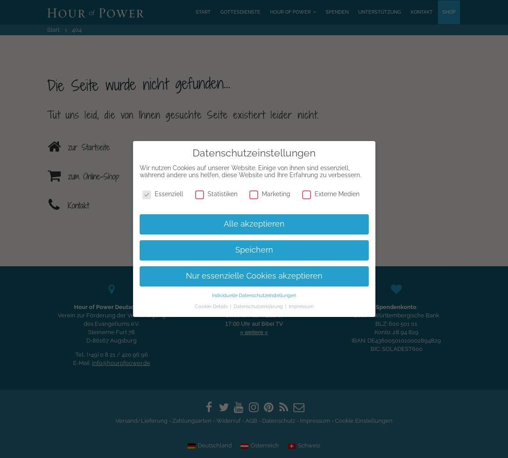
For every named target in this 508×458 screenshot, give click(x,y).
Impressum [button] (301, 306)
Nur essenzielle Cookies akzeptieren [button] (254, 276)
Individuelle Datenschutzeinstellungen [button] (254, 295)
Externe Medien (331, 193)
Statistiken (216, 193)
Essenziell (162, 193)
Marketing (269, 193)
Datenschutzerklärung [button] (259, 306)
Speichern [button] (254, 250)
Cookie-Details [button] (212, 306)
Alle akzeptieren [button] (254, 224)
